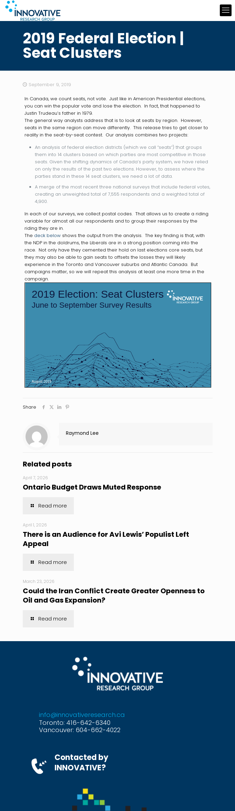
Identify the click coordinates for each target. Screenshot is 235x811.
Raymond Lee (82, 433)
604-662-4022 (98, 730)
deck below (47, 235)
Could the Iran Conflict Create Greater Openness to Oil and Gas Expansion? (114, 595)
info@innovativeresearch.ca (82, 714)
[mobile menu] (226, 10)
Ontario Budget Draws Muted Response (92, 487)
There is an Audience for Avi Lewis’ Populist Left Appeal (106, 539)
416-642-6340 (88, 722)
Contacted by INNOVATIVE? (81, 762)
